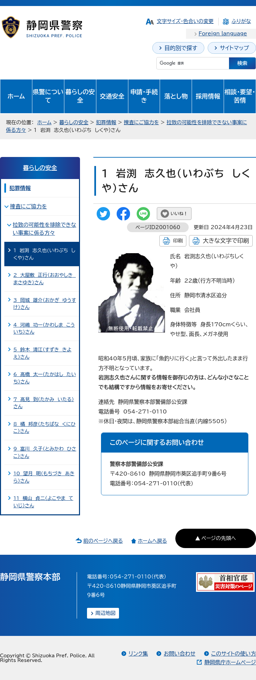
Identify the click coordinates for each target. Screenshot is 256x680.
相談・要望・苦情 (240, 96)
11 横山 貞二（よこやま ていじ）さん (43, 502)
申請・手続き (144, 96)
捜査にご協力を (141, 122)
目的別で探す (180, 48)
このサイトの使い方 (233, 653)
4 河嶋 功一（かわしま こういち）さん (44, 328)
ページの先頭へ (218, 538)
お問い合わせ (179, 653)
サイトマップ (234, 48)
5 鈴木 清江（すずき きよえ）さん (42, 353)
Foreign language (223, 33)
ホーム (16, 96)
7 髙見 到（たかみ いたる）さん (43, 403)
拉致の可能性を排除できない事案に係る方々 (44, 228)
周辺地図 (105, 613)
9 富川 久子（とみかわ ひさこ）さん (44, 452)
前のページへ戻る (103, 540)
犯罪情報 (106, 122)
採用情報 (208, 96)
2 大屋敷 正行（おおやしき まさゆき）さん (44, 279)
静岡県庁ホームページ (230, 662)
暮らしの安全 (80, 96)
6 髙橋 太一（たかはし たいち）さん (44, 378)
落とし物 (176, 96)
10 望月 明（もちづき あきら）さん (43, 477)
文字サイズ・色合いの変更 (185, 21)
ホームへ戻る (152, 540)
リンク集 (138, 653)
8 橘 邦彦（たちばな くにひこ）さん (44, 427)
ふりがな (241, 21)
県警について (48, 96)
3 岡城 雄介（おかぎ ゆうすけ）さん (44, 304)
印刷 (178, 240)
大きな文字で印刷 (226, 240)
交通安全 (112, 96)
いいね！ (179, 213)
